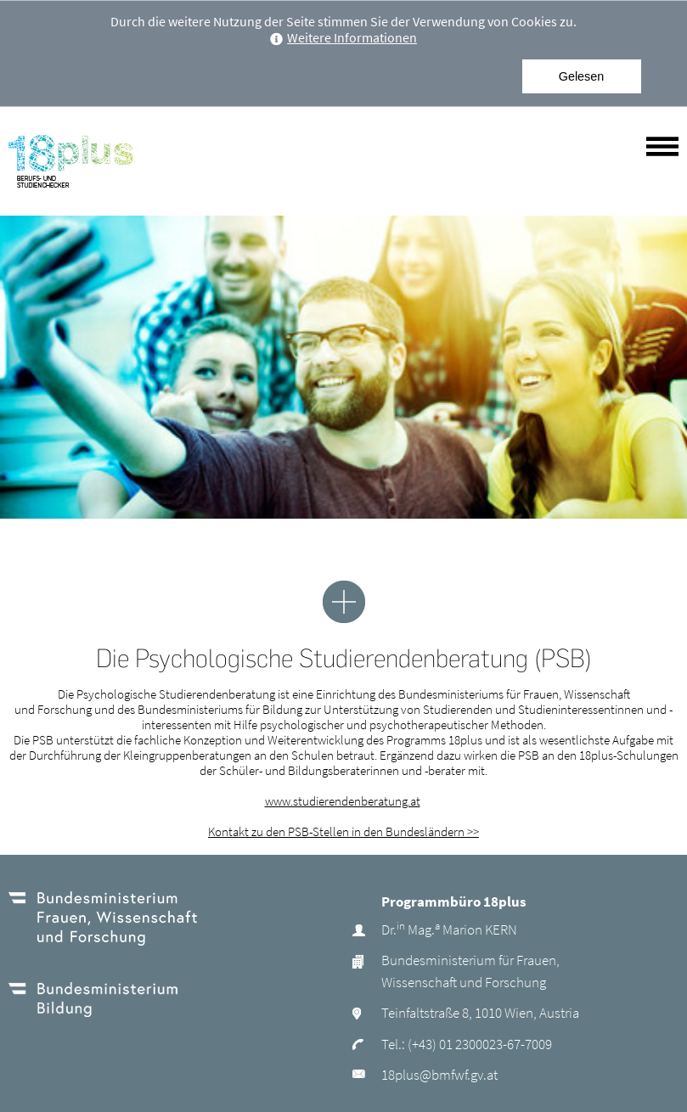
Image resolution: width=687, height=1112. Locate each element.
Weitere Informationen (343, 37)
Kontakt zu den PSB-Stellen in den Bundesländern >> (343, 831)
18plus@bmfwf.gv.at (439, 1074)
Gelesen (582, 76)
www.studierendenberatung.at (342, 801)
